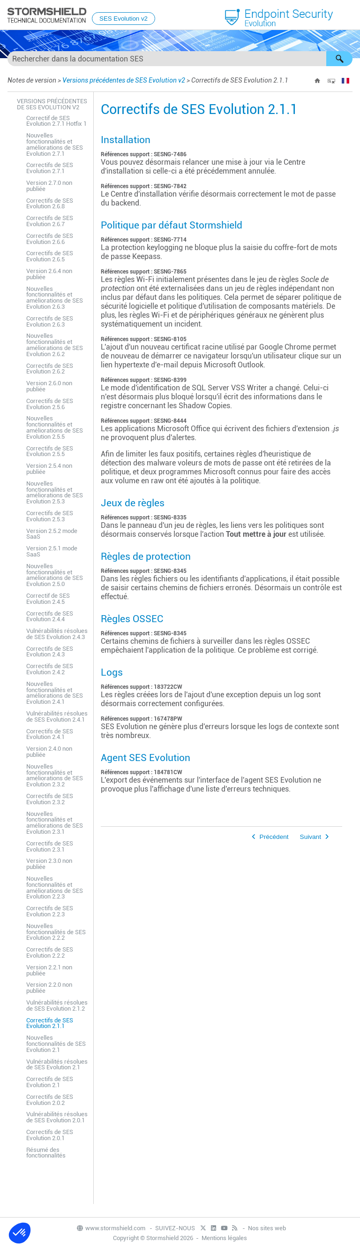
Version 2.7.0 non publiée (49, 185)
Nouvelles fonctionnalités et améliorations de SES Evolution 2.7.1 (54, 144)
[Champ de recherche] (180, 58)
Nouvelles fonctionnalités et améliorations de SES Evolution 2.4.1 (54, 692)
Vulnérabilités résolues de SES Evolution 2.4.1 (57, 716)
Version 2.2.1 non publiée (49, 970)
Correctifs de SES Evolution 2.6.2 (49, 368)
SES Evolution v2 (123, 18)
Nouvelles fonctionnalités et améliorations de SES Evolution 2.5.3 (54, 492)
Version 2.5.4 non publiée (49, 468)
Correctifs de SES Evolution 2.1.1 (49, 1023)
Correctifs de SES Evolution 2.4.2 (49, 669)
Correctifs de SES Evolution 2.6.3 (49, 321)
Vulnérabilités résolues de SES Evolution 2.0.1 (57, 1117)
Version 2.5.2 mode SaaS (51, 534)
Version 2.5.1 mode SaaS (51, 551)
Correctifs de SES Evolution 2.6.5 (49, 256)
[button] (339, 58)
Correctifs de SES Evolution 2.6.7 (49, 221)
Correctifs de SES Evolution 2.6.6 (49, 238)
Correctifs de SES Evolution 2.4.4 (49, 616)
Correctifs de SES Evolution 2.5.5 (49, 451)
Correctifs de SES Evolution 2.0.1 (49, 1135)
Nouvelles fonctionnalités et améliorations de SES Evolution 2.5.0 (54, 575)
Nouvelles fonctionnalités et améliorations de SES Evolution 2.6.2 (54, 344)
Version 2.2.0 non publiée (49, 987)
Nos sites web (267, 1228)
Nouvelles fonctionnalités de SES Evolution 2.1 (56, 1043)
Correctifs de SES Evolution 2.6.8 (49, 203)
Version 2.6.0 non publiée (49, 386)
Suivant (310, 836)
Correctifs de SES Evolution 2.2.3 (49, 911)
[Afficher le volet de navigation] (349, 15)
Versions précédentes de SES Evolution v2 (123, 80)
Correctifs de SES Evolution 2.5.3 (49, 516)
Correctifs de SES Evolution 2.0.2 (49, 1099)
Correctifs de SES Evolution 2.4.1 (49, 734)
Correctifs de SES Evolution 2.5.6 (49, 404)
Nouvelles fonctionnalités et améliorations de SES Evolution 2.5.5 (54, 427)
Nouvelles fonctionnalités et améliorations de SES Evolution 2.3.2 (54, 775)
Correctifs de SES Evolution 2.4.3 (49, 651)
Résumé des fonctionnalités (46, 1152)
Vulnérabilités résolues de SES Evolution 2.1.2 (57, 1005)
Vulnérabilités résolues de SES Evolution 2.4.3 (57, 633)
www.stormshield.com (111, 1228)
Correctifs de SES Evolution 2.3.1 (49, 846)
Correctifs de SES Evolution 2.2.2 (49, 952)
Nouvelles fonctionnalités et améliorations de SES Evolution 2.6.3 (54, 297)
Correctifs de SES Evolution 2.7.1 (49, 168)
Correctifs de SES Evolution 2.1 (49, 1082)
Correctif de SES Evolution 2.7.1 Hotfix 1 (56, 121)
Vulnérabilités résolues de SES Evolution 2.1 (57, 1064)
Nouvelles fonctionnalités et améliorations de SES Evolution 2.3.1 (54, 822)
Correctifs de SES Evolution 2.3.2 (49, 799)
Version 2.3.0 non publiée (49, 863)
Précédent (274, 836)
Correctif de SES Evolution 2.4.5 (48, 598)
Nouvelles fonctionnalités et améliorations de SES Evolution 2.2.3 (54, 887)
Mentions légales (224, 1237)
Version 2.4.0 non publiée (49, 751)
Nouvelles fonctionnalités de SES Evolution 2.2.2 (56, 932)
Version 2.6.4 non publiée (49, 274)
